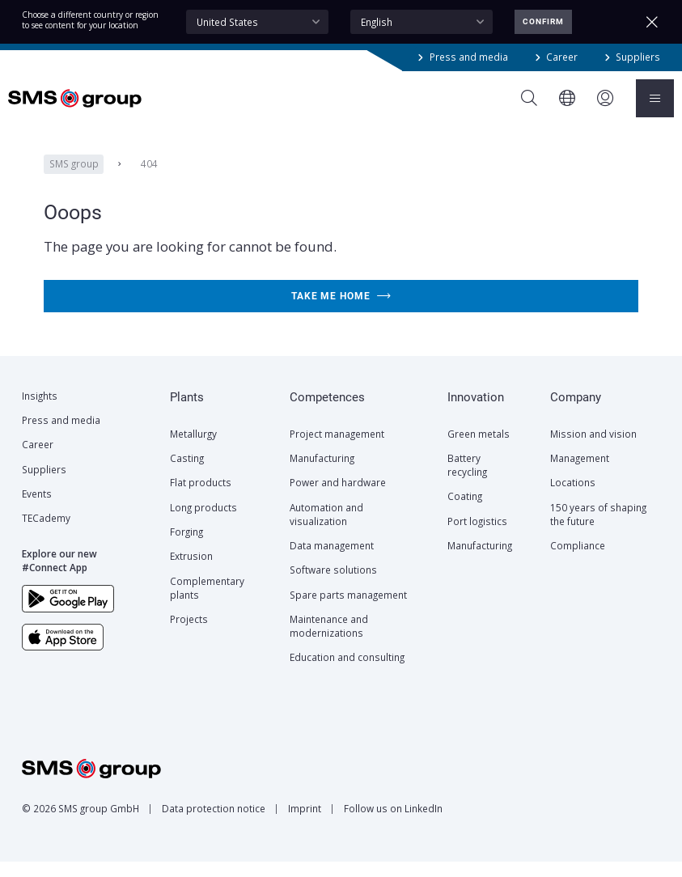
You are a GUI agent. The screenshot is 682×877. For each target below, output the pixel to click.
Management (579, 473)
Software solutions (333, 584)
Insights (39, 411)
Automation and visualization (326, 529)
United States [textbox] (227, 21)
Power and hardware (338, 497)
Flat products (200, 497)
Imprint (304, 823)
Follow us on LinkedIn (393, 823)
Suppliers (638, 56)
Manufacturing (322, 473)
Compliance (577, 560)
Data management (332, 560)
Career (562, 56)
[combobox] (257, 22)
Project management (337, 449)
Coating (464, 511)
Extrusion (191, 571)
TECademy (46, 533)
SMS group (74, 178)
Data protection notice (213, 823)
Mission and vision (593, 449)
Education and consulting (347, 672)
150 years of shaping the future (598, 529)
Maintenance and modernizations (329, 641)
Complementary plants (207, 603)
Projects (189, 634)
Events (37, 508)
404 (149, 178)
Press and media (469, 56)
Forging (186, 546)
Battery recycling (467, 480)
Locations (572, 497)
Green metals (478, 449)
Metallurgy (193, 449)
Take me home (341, 312)
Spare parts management (348, 610)
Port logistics (477, 536)
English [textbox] (376, 21)
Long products (203, 522)
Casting (187, 473)
